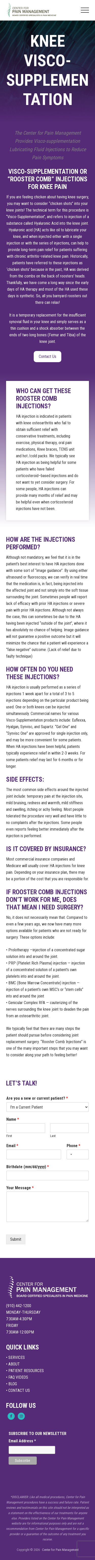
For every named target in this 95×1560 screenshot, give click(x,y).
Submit (15, 1239)
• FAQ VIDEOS (17, 1377)
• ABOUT (13, 1364)
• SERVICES (15, 1357)
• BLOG (11, 1383)
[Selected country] (70, 1154)
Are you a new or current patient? (37, 1098)
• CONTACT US (18, 1390)
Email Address (22, 1441)
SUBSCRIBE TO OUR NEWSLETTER (37, 1433)
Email (12, 1145)
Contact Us (47, 356)
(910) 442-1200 (18, 1305)
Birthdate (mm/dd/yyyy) (27, 1166)
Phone (73, 1145)
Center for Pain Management (60, 1550)
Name (12, 1119)
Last (53, 1136)
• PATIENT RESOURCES (25, 1370)
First (9, 1136)
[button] (85, 10)
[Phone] (78, 1154)
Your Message (20, 1187)
